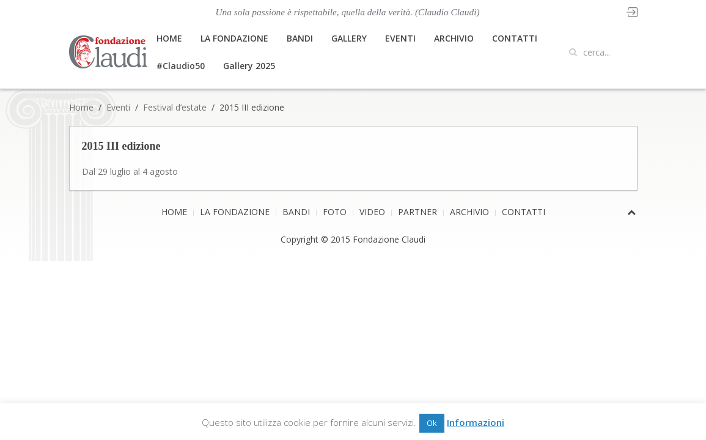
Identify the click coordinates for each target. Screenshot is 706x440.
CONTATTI (514, 38)
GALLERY (349, 38)
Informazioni (475, 422)
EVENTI (400, 38)
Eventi (118, 107)
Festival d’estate (175, 107)
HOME (169, 38)
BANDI (300, 38)
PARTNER (417, 212)
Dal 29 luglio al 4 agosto (130, 171)
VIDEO (372, 212)
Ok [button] (432, 422)
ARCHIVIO (454, 38)
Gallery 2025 (249, 66)
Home (81, 107)
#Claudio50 (180, 66)
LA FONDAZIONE (234, 38)
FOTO (335, 212)
